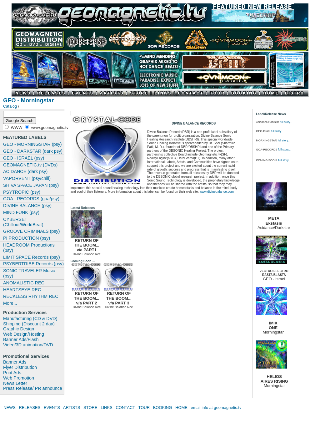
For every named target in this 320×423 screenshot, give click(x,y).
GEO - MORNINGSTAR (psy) (32, 144)
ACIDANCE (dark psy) (25, 171)
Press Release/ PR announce (32, 388)
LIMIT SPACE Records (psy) (31, 257)
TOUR (144, 407)
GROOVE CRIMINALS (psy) (31, 231)
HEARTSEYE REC (22, 289)
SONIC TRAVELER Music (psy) (29, 273)
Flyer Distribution (20, 367)
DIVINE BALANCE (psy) (27, 205)
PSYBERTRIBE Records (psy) (33, 263)
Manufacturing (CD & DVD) (30, 318)
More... (10, 303)
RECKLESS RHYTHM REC (30, 296)
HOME (181, 407)
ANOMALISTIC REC (23, 282)
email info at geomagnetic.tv (216, 407)
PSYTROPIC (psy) (21, 192)
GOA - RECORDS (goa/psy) (31, 198)
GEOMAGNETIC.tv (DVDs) (30, 164)
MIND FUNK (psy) (21, 212)
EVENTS (52, 407)
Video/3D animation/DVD (28, 344)
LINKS (106, 407)
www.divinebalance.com (217, 191)
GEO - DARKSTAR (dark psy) (32, 151)
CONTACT (125, 407)
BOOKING (162, 407)
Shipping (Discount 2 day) (29, 323)
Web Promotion (18, 377)
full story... (286, 122)
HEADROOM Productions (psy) (29, 247)
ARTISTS (71, 407)
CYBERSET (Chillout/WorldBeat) (23, 222)
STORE (90, 407)
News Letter (15, 383)
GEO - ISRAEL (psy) (23, 158)
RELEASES (30, 407)
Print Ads (12, 372)
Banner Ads (14, 361)
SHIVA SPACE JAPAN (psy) (31, 185)
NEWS (9, 407)
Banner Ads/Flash (21, 339)
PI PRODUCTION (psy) (26, 238)
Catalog (10, 106)
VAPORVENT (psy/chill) (27, 178)
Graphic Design (18, 328)
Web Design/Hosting (23, 334)
